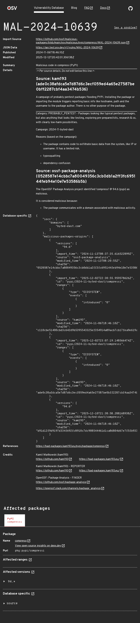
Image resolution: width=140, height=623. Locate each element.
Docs (103, 8)
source (12, 603)
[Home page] (12, 9)
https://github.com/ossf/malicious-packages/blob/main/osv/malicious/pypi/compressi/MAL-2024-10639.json (81, 41)
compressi (21, 541)
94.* (11, 582)
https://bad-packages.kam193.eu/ (99, 459)
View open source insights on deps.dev (38, 546)
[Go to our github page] (130, 10)
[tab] (14, 520)
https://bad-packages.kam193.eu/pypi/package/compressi (70, 446)
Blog (74, 8)
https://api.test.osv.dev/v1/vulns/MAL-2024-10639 (67, 47)
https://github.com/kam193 (52, 459)
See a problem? (125, 28)
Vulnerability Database (49, 8)
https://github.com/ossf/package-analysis (61, 482)
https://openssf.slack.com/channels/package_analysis (68, 488)
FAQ (86, 8)
